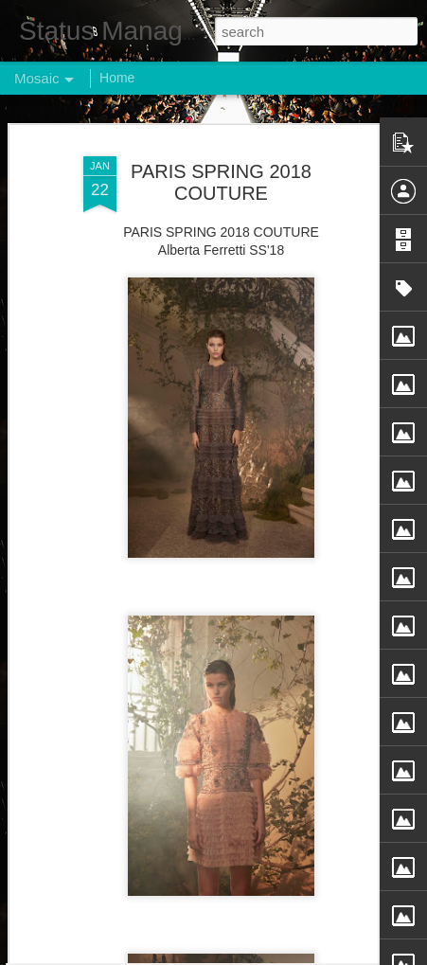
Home (116, 77)
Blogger (273, 954)
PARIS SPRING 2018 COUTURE (221, 154)
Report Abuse (328, 954)
